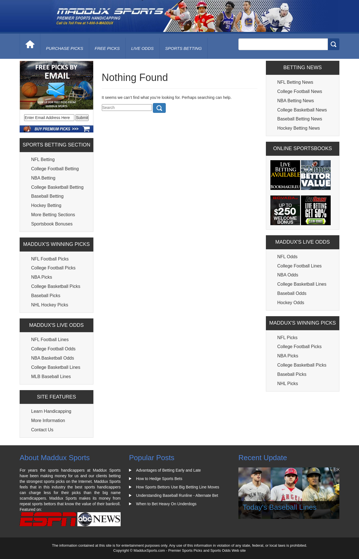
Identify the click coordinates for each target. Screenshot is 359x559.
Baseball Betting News (299, 119)
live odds (142, 48)
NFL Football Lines (50, 339)
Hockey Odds (290, 302)
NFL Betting (43, 159)
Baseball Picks (45, 295)
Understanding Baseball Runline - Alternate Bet (177, 495)
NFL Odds (287, 256)
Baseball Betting (47, 196)
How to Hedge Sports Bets (159, 478)
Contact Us (42, 429)
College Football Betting (55, 168)
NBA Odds (287, 274)
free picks (107, 48)
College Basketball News (302, 110)
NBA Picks (41, 277)
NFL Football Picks (50, 259)
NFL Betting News (295, 82)
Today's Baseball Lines (280, 507)
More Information (48, 420)
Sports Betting (183, 48)
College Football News (299, 91)
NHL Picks (287, 383)
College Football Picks (53, 267)
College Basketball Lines (55, 367)
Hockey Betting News (298, 128)
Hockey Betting (46, 205)
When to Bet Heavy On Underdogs (166, 504)
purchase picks (64, 48)
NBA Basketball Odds (52, 358)
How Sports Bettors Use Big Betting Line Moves (177, 487)
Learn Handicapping (51, 411)
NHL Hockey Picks (49, 304)
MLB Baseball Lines (51, 376)
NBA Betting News (295, 100)
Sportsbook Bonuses (52, 224)
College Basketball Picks (55, 286)
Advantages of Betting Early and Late (168, 470)
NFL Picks (287, 337)
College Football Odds (53, 348)
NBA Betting (43, 178)
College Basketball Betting (57, 187)
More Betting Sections (53, 214)
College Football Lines (299, 266)
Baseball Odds (292, 293)
